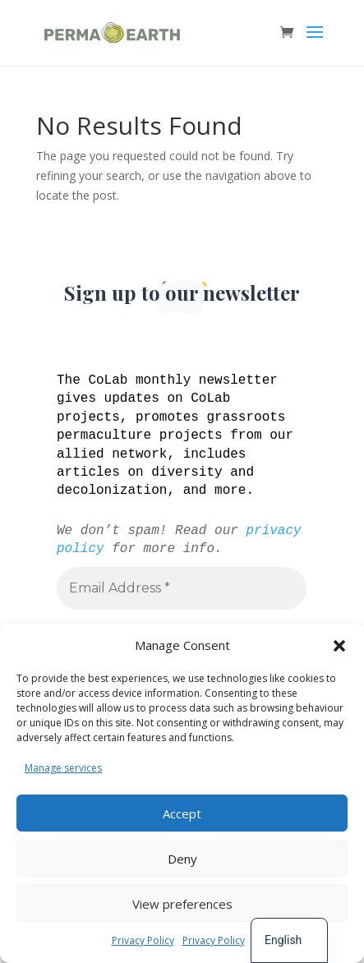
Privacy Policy (143, 940)
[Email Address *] (181, 587)
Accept (182, 813)
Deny (182, 858)
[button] (339, 646)
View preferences (182, 904)
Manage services (63, 768)
